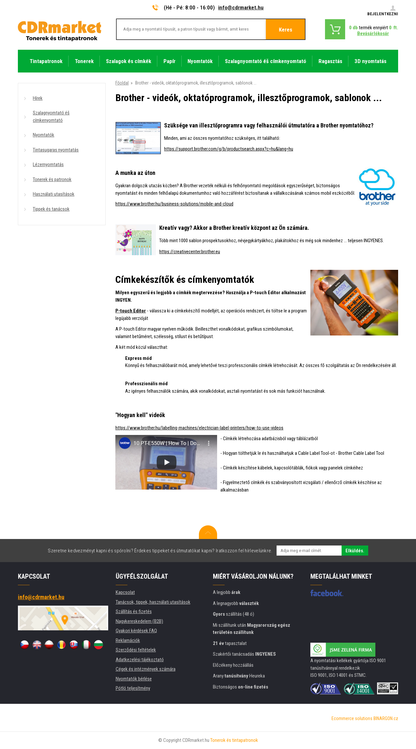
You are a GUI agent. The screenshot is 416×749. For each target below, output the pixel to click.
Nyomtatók (43, 135)
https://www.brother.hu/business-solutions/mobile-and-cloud (174, 204)
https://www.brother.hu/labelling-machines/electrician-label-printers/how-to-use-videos (199, 428)
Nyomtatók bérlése (134, 679)
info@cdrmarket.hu (241, 7)
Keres (285, 29)
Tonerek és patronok (52, 179)
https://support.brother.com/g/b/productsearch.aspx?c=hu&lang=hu (228, 149)
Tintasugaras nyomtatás (56, 150)
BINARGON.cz (385, 718)
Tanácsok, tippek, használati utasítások (153, 602)
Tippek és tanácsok (51, 209)
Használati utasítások (53, 194)
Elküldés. (354, 551)
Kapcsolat (125, 592)
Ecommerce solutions (352, 718)
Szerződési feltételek (136, 650)
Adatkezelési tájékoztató (140, 660)
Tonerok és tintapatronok (234, 740)
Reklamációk (128, 640)
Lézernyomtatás (48, 164)
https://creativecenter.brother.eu (189, 252)
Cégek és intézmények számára (146, 669)
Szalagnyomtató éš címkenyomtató (51, 116)
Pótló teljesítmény (133, 688)
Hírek (38, 98)
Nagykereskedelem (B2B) (139, 621)
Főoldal (122, 82)
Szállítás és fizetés (134, 611)
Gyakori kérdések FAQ (136, 631)
